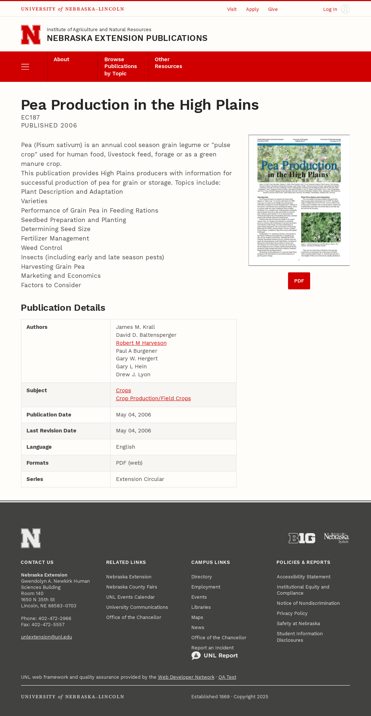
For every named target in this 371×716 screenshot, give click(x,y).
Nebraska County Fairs (131, 587)
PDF (299, 281)
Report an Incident (214, 653)
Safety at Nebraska (298, 623)
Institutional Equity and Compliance (303, 590)
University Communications (137, 607)
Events (199, 597)
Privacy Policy (292, 613)
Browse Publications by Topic (120, 66)
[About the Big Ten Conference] (302, 538)
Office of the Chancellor (133, 617)
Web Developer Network (186, 677)
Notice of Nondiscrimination (308, 603)
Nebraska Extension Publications (127, 38)
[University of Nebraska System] (337, 538)
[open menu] (34, 66)
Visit (232, 9)
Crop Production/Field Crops (153, 398)
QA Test (227, 677)
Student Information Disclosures (300, 636)
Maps (197, 617)
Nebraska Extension (128, 576)
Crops (123, 391)
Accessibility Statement (303, 576)
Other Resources (168, 63)
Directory (201, 576)
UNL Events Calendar (130, 597)
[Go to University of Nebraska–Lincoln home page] (31, 35)
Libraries (201, 607)
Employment (205, 587)
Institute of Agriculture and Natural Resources (99, 29)
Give (273, 9)
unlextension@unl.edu (46, 637)
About (61, 59)
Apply (252, 9)
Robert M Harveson (141, 343)
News (197, 627)
